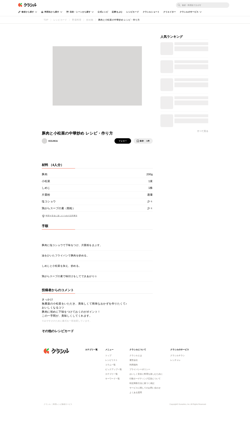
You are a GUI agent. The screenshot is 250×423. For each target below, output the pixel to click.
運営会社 (133, 360)
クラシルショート (151, 12)
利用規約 (133, 365)
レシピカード (132, 12)
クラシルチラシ (177, 355)
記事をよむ (117, 12)
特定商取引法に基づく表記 (141, 383)
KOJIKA (53, 141)
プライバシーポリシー (139, 369)
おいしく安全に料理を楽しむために (146, 374)
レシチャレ (175, 360)
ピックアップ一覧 (113, 369)
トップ (108, 355)
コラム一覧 (110, 365)
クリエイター (169, 12)
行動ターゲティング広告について (145, 378)
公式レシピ (103, 12)
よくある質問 (135, 392)
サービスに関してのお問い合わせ (145, 388)
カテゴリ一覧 (111, 374)
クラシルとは (135, 355)
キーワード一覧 (112, 378)
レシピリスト (111, 360)
